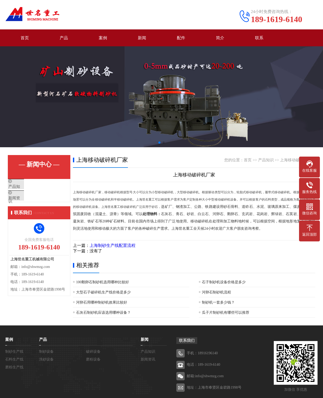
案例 (103, 38)
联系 (259, 38)
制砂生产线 (14, 352)
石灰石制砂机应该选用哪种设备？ (103, 312)
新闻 (142, 38)
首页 (25, 38)
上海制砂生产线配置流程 (112, 245)
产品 (64, 38)
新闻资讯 (28, 202)
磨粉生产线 (14, 367)
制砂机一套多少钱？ (218, 302)
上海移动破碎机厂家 (297, 160)
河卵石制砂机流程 (216, 292)
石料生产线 (14, 359)
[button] (159, 143)
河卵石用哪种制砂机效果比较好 (101, 302)
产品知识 (28, 187)
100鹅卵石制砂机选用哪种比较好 (102, 282)
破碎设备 (93, 352)
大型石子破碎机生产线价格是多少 (103, 292)
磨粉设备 (93, 359)
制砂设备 (46, 352)
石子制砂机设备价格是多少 (224, 282)
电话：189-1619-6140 (203, 365)
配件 (181, 38)
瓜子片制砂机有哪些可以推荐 (225, 312)
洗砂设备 (46, 359)
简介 (220, 38)
